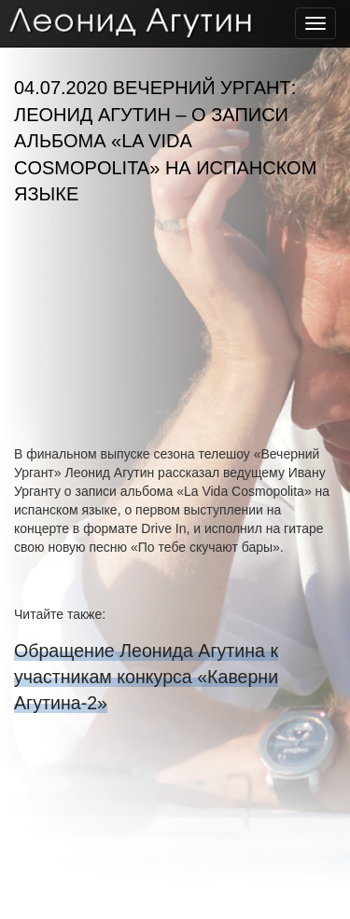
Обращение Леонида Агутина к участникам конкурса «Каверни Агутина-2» (146, 676)
